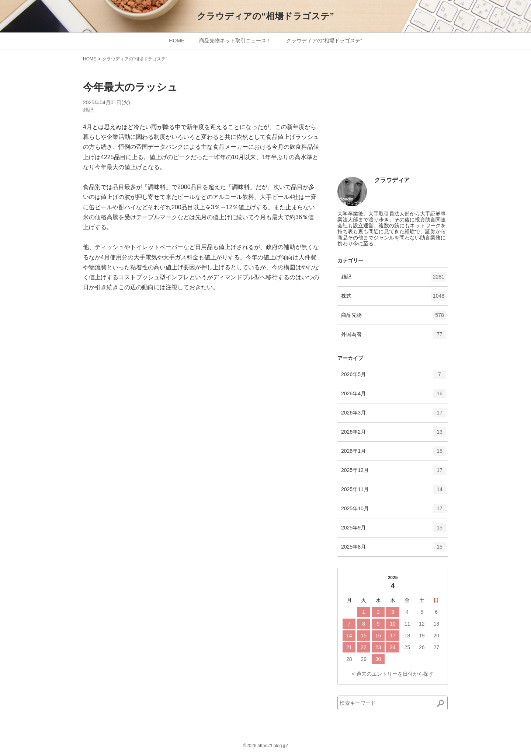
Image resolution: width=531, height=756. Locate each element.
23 (378, 647)
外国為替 (393, 337)
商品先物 (393, 318)
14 (349, 635)
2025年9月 (393, 530)
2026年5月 (393, 377)
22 (364, 647)
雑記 (88, 110)
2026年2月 (393, 434)
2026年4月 (393, 396)
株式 (393, 298)
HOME (176, 40)
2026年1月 (393, 454)
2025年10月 (393, 511)
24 (393, 647)
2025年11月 (393, 492)
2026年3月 (393, 415)
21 (349, 647)
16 (378, 635)
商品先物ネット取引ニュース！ (235, 40)
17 (393, 635)
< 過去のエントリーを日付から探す (393, 674)
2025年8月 (393, 549)
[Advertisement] (392, 122)
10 (393, 624)
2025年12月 (393, 473)
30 (378, 659)
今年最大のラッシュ (130, 87)
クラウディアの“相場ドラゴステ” (265, 16)
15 (364, 635)
